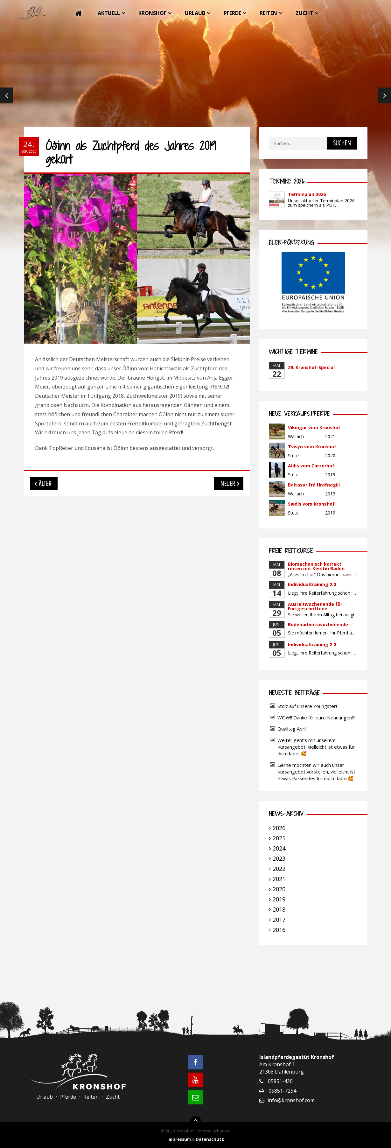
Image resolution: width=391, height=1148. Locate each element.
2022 (279, 868)
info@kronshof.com (291, 1100)
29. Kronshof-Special (311, 367)
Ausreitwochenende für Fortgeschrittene (315, 606)
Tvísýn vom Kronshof (312, 447)
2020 (279, 889)
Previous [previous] (6, 95)
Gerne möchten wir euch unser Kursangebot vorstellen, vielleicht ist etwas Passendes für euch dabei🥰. (316, 771)
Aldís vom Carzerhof (311, 466)
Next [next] (384, 95)
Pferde (232, 13)
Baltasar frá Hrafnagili (314, 485)
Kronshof (152, 13)
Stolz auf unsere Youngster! (307, 706)
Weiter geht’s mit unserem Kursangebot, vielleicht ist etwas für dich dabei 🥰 (316, 747)
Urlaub (195, 13)
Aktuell (109, 13)
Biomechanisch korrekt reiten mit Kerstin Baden (316, 566)
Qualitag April (291, 728)
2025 (279, 838)
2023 (279, 858)
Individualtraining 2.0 (312, 584)
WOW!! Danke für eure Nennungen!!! (316, 717)
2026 (279, 828)
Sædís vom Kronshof (311, 504)
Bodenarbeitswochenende (318, 624)
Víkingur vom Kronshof (314, 427)
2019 (279, 899)
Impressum (179, 1139)
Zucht (304, 13)
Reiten (268, 13)
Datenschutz (210, 1139)
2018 (279, 909)
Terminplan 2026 (307, 194)
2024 (279, 848)
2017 (279, 919)
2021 (279, 879)
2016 (279, 930)
